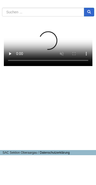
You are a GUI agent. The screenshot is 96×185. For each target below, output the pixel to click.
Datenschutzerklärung (55, 152)
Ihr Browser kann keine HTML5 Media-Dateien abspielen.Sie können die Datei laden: (48, 44)
